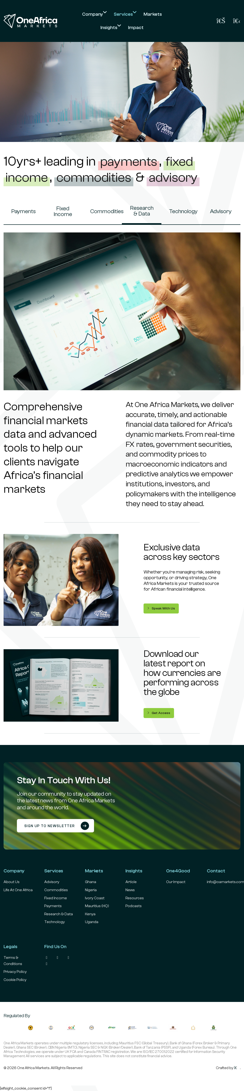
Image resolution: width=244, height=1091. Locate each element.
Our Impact (175, 882)
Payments (23, 211)
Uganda (91, 922)
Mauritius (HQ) (97, 906)
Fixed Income (63, 211)
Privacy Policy (15, 972)
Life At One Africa (18, 890)
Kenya (90, 914)
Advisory (221, 211)
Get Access (158, 713)
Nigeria (91, 890)
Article (131, 882)
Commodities (104, 211)
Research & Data (142, 211)
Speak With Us (161, 608)
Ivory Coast (95, 898)
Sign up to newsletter (56, 826)
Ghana (90, 882)
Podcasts (133, 906)
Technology (183, 211)
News (130, 890)
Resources (134, 898)
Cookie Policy (15, 980)
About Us (12, 882)
